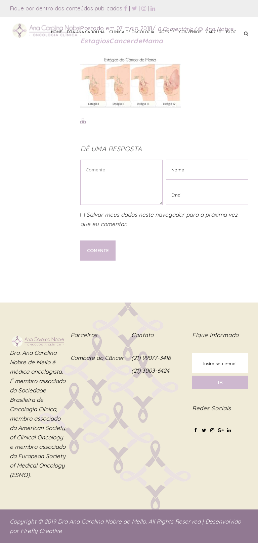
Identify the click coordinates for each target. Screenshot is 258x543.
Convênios (190, 32)
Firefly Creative (41, 530)
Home (56, 32)
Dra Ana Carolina (86, 32)
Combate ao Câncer (97, 357)
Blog (231, 32)
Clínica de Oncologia (132, 32)
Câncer (213, 32)
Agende (167, 32)
